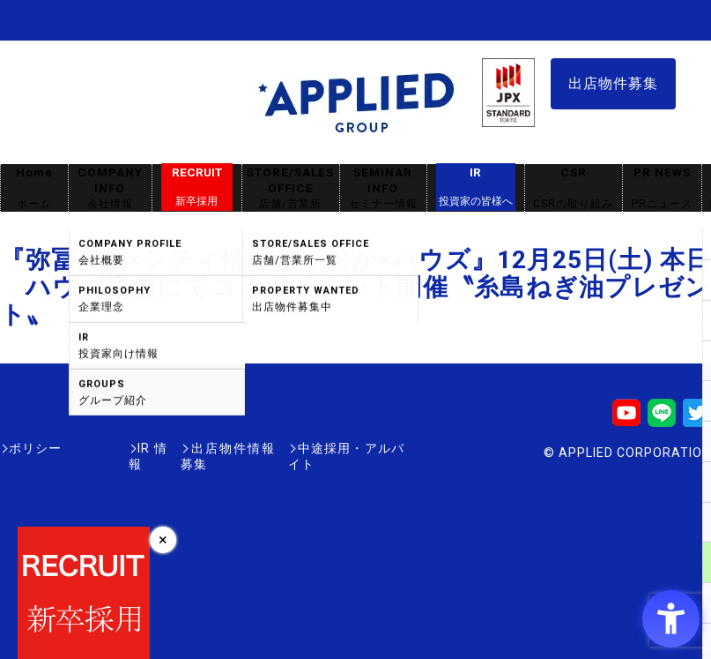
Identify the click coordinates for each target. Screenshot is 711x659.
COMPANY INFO (110, 188)
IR (476, 187)
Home (34, 188)
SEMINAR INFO (383, 188)
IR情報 (103, 448)
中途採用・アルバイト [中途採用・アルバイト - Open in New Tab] (338, 448)
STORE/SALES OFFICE (290, 188)
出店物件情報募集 (197, 448)
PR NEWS (662, 188)
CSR (573, 188)
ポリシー (35, 448)
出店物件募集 (613, 83)
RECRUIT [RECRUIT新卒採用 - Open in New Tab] (197, 187)
